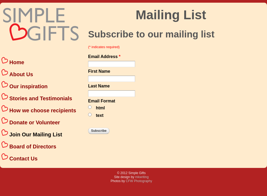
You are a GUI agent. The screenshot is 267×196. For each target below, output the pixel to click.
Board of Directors (32, 146)
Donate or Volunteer (34, 122)
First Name (99, 71)
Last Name (99, 86)
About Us (21, 74)
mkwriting (142, 177)
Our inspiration (28, 86)
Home (16, 62)
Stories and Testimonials (40, 98)
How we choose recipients (42, 110)
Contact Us (23, 159)
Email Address (104, 57)
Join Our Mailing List (35, 134)
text (99, 115)
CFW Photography (139, 181)
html (100, 108)
